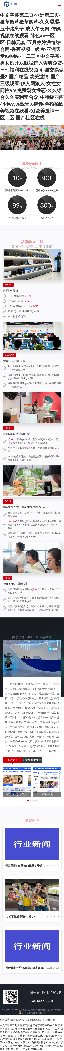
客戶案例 (12, 760)
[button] (26, 147)
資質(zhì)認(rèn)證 (32, 760)
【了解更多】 (51, 751)
